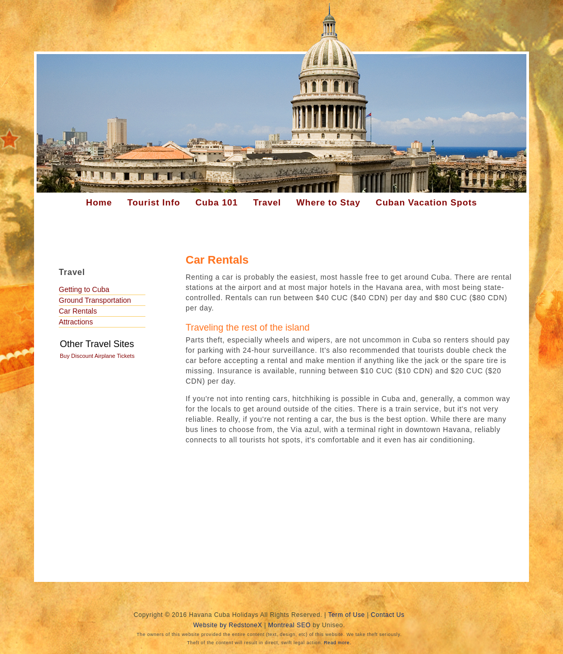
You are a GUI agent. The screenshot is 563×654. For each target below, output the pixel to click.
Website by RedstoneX (227, 625)
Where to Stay (328, 203)
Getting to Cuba (84, 289)
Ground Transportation (95, 300)
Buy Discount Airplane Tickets (97, 356)
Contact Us (387, 614)
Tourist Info (153, 203)
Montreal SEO (289, 625)
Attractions (76, 322)
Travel (267, 203)
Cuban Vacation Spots (426, 203)
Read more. (337, 642)
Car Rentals (78, 311)
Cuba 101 (216, 203)
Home (99, 203)
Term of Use (346, 614)
